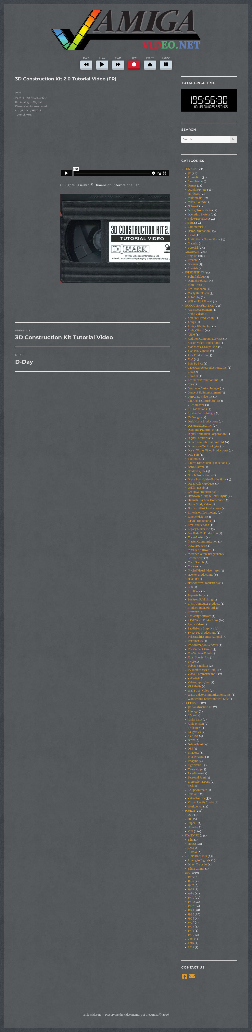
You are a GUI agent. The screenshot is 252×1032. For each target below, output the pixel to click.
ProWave (193, 612)
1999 (191, 935)
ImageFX (193, 752)
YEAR (188, 872)
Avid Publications (198, 351)
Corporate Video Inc (200, 396)
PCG (190, 587)
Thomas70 (198, 405)
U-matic (193, 827)
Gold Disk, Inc (197, 471)
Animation (194, 177)
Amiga (192, 322)
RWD (86, 63)
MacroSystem (196, 537)
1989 (191, 893)
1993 (191, 910)
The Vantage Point (199, 653)
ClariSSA (193, 736)
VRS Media (194, 686)
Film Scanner (196, 868)
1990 (191, 897)
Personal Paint (197, 777)
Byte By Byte (195, 363)
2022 (191, 947)
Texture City (195, 641)
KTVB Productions (199, 521)
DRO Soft (193, 454)
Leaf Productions (198, 525)
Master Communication (203, 541)
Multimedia (195, 198)
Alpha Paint (195, 719)
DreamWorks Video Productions (208, 450)
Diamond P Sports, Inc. (202, 430)
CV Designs (195, 417)
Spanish (193, 268)
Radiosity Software (199, 616)
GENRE (189, 223)
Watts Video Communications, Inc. (209, 694)
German (193, 264)
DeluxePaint (195, 744)
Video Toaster (196, 798)
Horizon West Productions (204, 508)
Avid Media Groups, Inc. (203, 347)
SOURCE (190, 810)
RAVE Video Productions (203, 620)
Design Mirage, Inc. (200, 425)
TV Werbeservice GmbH (203, 670)
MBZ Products (197, 545)
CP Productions (197, 409)
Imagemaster (196, 757)
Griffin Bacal (196, 487)
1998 (191, 930)
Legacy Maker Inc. (199, 529)
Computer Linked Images (203, 388)
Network (193, 206)
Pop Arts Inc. (196, 595)
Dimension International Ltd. (206, 442)
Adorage (193, 711)
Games (192, 185)
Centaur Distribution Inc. (203, 380)
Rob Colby (194, 297)
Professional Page (199, 781)
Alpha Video (195, 314)
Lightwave (194, 765)
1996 (191, 922)
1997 (191, 926)
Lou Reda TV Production (203, 533)
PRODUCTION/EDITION (199, 305)
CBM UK (193, 376)
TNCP (191, 661)
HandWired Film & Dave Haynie (207, 496)
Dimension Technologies (204, 446)
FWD (118, 63)
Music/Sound (196, 202)
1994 (191, 914)
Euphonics (194, 459)
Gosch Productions (200, 475)
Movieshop (195, 769)
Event (191, 235)
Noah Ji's (193, 579)
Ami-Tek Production (201, 318)
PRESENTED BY (194, 272)
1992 (18, 98)
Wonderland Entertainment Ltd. (208, 699)
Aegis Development (200, 309)
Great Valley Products (201, 483)
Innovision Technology (202, 512)
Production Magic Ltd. (201, 608)
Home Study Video (199, 504)
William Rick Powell (200, 301)
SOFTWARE (192, 703)
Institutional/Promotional (204, 239)
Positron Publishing (200, 599)
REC (134, 63)
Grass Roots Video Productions (207, 479)
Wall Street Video (198, 690)
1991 (191, 901)
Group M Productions (201, 492)
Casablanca (195, 181)
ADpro (192, 715)
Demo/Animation (199, 231)
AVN (18, 92)
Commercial (195, 227)
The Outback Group (200, 649)
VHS (29, 114)
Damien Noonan (198, 280)
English (192, 256)
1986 (191, 881)
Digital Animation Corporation (207, 434)
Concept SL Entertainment (204, 392)
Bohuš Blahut (196, 276)
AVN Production (198, 355)
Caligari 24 (194, 732)
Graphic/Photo (197, 189)
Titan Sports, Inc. (198, 657)
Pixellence (194, 591)
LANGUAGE (192, 252)
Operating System (199, 214)
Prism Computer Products (204, 603)
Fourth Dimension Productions (207, 463)
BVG (190, 359)
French (25, 110)
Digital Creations (198, 438)
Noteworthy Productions (203, 583)
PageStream (195, 773)
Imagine (193, 761)
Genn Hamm (196, 467)
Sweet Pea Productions (202, 632)
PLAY (102, 63)
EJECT (150, 63)
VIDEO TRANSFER (196, 856)
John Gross (195, 285)
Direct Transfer (197, 864)
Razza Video (195, 624)
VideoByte (194, 678)
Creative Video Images (201, 413)
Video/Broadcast (198, 218)
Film (191, 839)
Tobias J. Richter (198, 665)
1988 (191, 889)
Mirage (192, 566)
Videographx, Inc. (199, 682)
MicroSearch (196, 562)
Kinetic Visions (197, 516)
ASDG (191, 334)
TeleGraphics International (205, 637)
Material (193, 243)
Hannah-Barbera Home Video (206, 500)
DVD (191, 815)
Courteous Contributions (203, 401)
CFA (190, 384)
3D (23, 98)
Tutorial (20, 114)
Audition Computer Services (205, 338)
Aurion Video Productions (204, 343)
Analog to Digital (31, 102)
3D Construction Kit (200, 707)
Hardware (194, 194)
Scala (191, 786)
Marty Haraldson (198, 293)
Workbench (195, 806)
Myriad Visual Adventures (204, 570)
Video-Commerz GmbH (203, 674)
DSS (190, 748)
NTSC (191, 844)
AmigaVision (196, 723)
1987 (191, 885)
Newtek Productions (200, 574)
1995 (191, 918)
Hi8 (190, 819)
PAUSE (166, 63)
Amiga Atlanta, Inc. (200, 326)
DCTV (191, 740)
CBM (191, 372)
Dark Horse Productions (203, 421)
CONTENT (191, 169)
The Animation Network (203, 645)
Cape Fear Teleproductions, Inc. (207, 367)
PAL (190, 848)
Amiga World (196, 330)
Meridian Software (199, 550)
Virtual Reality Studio (201, 802)
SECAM (36, 110)
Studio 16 (193, 794)
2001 (191, 939)
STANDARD (192, 835)
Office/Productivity (200, 210)
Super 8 (192, 823)
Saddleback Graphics (201, 628)
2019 (191, 943)
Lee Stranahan (197, 289)
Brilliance (194, 728)
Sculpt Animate (197, 790)
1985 (191, 877)
